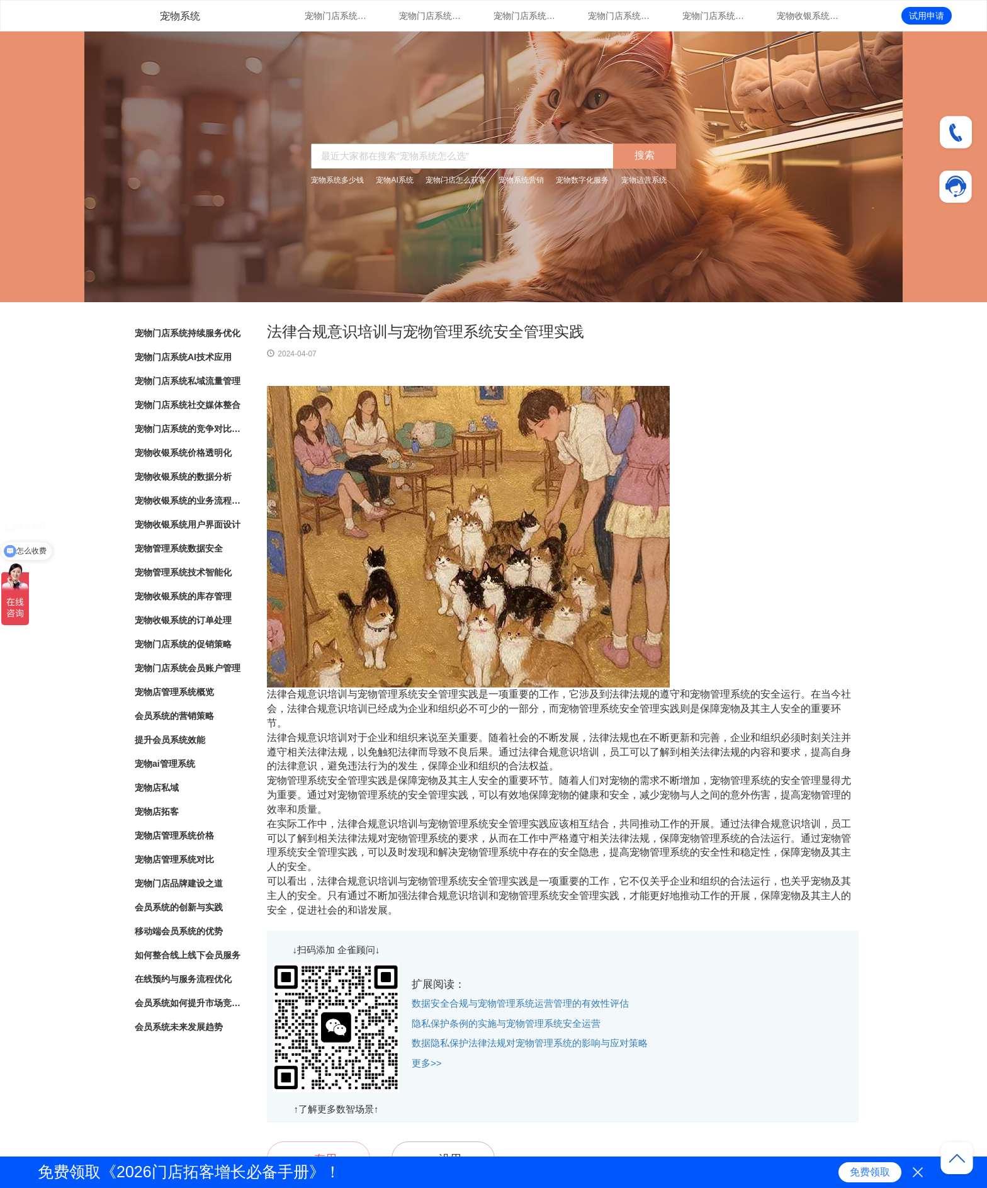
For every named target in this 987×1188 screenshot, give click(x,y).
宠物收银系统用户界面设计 (187, 524)
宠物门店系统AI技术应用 (430, 16)
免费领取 (870, 1172)
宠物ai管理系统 (165, 764)
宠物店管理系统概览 (174, 692)
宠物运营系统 (644, 180)
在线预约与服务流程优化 (183, 979)
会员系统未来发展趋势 (179, 1027)
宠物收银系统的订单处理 (183, 620)
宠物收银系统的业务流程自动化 (188, 500)
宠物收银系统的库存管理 (183, 596)
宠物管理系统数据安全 (179, 548)
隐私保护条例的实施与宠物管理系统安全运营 (506, 1023)
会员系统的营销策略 (174, 716)
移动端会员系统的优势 (179, 931)
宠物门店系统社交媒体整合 (619, 16)
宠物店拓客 (157, 811)
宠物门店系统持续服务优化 (336, 16)
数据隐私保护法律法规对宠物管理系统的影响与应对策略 (530, 1043)
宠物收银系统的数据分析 (183, 477)
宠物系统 (180, 16)
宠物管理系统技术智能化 (183, 572)
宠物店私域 (157, 788)
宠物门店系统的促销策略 (183, 644)
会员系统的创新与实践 (179, 907)
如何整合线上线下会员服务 (187, 955)
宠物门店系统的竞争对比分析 (713, 16)
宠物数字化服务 (582, 180)
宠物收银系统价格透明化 (808, 16)
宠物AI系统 (394, 180)
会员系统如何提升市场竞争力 (188, 1003)
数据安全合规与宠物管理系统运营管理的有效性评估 (520, 1003)
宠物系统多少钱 (337, 180)
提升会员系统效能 (170, 740)
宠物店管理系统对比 (174, 859)
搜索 (644, 155)
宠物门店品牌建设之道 (179, 883)
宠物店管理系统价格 (174, 835)
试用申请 (926, 16)
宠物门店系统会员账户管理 (187, 668)
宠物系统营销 (521, 180)
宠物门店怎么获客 (456, 180)
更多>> (427, 1063)
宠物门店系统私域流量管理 (525, 16)
